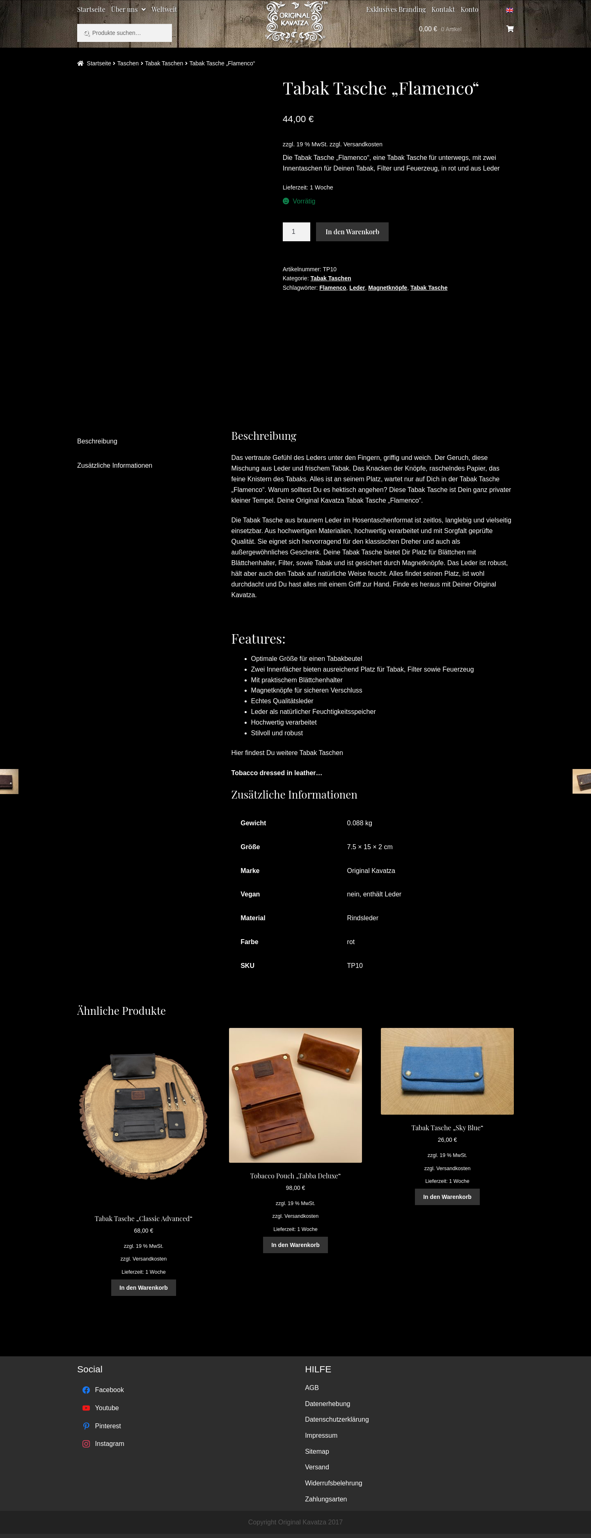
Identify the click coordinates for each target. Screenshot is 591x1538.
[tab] (141, 442)
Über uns (124, 9)
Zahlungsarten (326, 1499)
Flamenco (332, 287)
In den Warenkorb (352, 231)
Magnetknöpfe (387, 287)
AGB (312, 1387)
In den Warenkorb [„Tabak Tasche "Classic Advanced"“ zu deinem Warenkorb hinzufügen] (143, 1287)
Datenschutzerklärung (337, 1419)
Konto (470, 9)
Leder (357, 287)
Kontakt (443, 9)
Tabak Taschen (164, 63)
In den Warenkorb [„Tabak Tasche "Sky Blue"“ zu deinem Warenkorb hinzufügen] (447, 1197)
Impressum (321, 1435)
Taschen (128, 63)
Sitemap (317, 1451)
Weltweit (164, 9)
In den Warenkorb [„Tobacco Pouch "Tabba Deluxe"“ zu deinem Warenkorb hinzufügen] (295, 1245)
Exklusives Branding (396, 9)
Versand (317, 1467)
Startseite (91, 9)
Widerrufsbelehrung (333, 1483)
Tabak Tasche (429, 287)
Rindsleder (362, 917)
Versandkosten (363, 144)
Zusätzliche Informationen (114, 465)
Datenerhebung (327, 1403)
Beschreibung (97, 441)
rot (351, 941)
